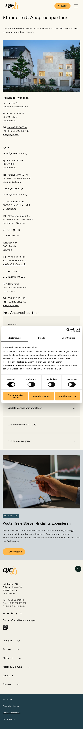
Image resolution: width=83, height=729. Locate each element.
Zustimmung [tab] (14, 338)
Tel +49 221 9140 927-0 (15, 175)
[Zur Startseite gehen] (11, 6)
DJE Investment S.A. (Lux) (21, 424)
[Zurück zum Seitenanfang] (78, 569)
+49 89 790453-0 (17, 127)
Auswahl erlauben (41, 396)
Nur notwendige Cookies (15, 396)
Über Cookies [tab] (68, 338)
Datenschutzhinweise (11, 712)
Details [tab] (41, 338)
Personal (12, 324)
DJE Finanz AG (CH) (18, 441)
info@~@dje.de (11, 134)
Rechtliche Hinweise (11, 706)
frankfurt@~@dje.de (14, 223)
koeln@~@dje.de (12, 182)
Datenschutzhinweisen (14, 365)
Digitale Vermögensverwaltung (24, 408)
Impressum (7, 699)
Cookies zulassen (67, 396)
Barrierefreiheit (9, 719)
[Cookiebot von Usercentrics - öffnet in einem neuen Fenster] (68, 330)
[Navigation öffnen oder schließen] (76, 6)
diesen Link (55, 369)
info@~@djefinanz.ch (14, 264)
